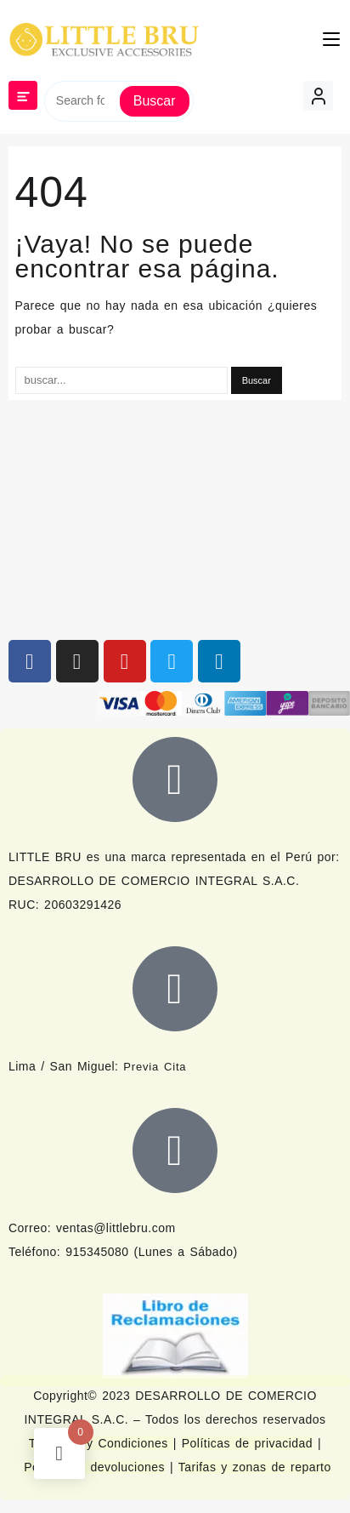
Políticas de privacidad (247, 1443)
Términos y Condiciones (101, 1443)
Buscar (154, 101)
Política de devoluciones (94, 1467)
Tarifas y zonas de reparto (254, 1467)
